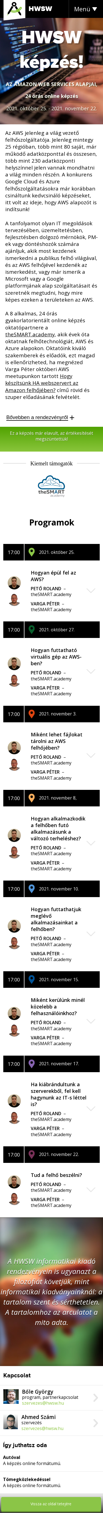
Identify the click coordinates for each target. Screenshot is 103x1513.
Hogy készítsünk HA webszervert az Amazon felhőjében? (41, 382)
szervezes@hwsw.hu (43, 1403)
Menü (82, 9)
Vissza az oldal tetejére (50, 1503)
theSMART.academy (30, 334)
